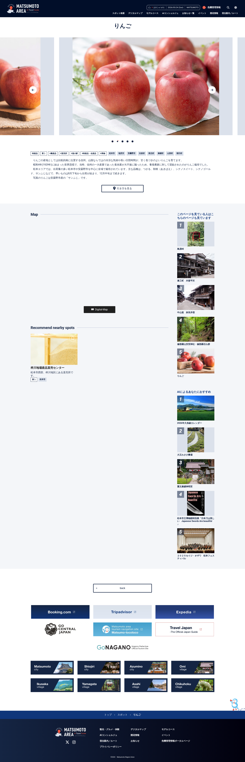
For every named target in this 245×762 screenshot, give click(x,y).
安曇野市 (131, 153)
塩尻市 (121, 153)
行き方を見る (122, 188)
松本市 (112, 153)
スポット (123, 714)
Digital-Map (99, 309)
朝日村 (179, 153)
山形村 (170, 153)
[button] (33, 90)
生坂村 (142, 153)
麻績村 (160, 153)
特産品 (35, 153)
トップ (108, 714)
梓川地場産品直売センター (47, 367)
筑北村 (151, 153)
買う (43, 153)
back (110, 588)
